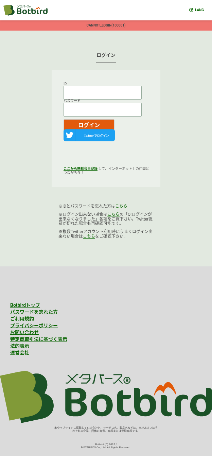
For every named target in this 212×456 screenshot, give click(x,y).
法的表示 (19, 346)
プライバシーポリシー (34, 325)
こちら (121, 206)
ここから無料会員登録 (81, 169)
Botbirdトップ (25, 305)
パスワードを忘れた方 (34, 312)
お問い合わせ (24, 332)
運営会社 (19, 352)
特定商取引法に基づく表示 (38, 339)
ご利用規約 (22, 318)
